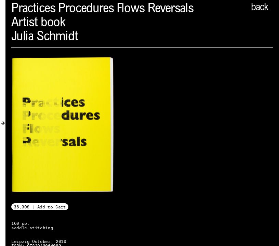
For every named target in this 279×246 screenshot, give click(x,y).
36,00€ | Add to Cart (40, 207)
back (259, 8)
